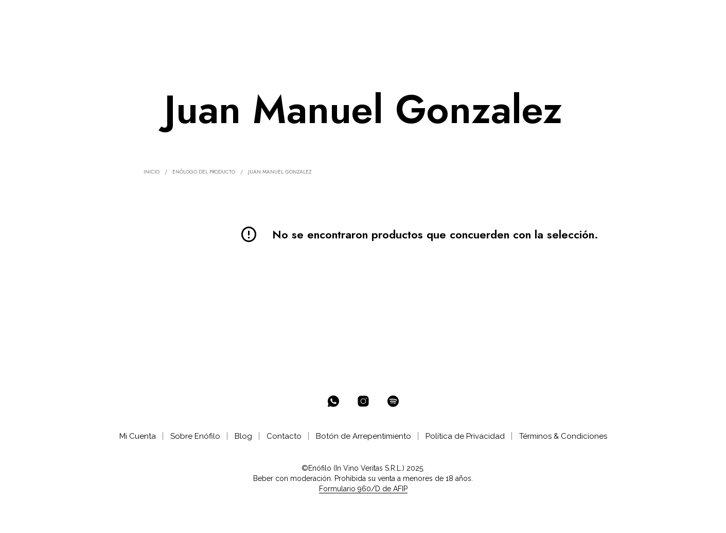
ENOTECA (165, 16)
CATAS (325, 16)
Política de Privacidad (465, 436)
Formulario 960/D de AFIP (363, 489)
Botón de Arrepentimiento (363, 436)
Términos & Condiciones (563, 436)
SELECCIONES (228, 16)
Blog (243, 436)
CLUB (282, 16)
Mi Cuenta (137, 436)
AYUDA (364, 16)
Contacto (284, 436)
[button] (653, 16)
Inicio (152, 172)
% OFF (121, 16)
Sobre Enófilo (195, 436)
